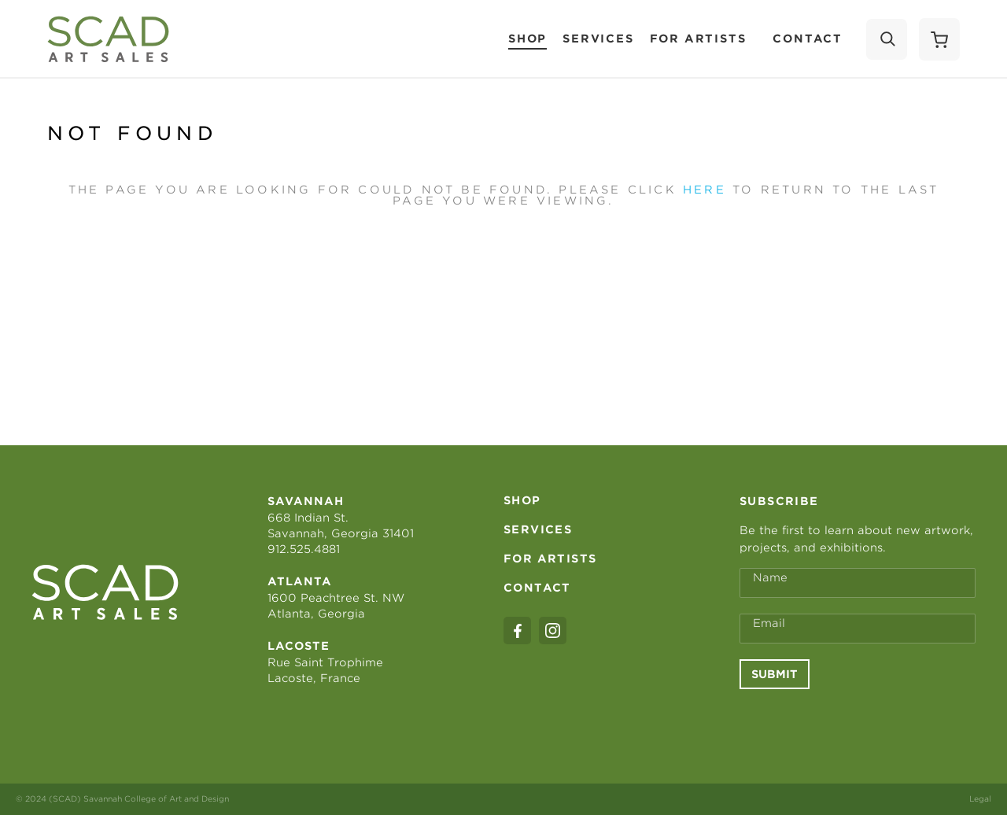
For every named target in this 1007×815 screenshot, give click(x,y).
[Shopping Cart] (939, 39)
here (704, 189)
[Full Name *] (858, 583)
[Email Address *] (858, 629)
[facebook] (517, 630)
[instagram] (552, 630)
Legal (980, 798)
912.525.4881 (303, 549)
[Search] (886, 39)
